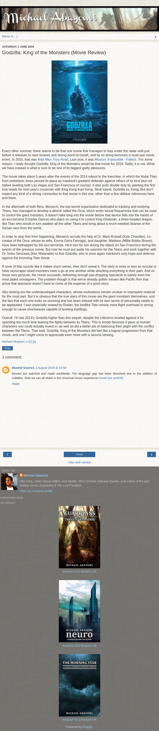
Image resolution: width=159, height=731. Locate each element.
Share (7, 348)
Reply (16, 383)
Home (79, 454)
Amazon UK (88, 571)
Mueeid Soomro (23, 367)
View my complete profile (36, 491)
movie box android (111, 378)
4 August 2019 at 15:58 (51, 367)
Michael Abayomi (36, 475)
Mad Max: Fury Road (53, 159)
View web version (79, 462)
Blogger (87, 727)
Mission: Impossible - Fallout (115, 159)
